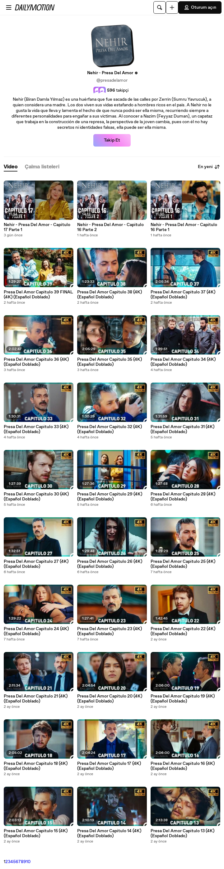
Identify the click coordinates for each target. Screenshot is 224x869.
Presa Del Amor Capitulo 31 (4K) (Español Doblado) (182, 429)
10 (28, 862)
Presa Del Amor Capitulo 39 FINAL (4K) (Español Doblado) (38, 295)
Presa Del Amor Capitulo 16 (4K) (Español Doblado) (183, 766)
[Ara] (159, 7)
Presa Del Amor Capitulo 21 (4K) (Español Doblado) (36, 699)
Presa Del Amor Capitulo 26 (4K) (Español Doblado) (109, 564)
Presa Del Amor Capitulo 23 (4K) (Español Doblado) (109, 631)
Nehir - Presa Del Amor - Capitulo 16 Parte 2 (110, 227)
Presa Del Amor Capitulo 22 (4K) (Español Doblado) (183, 631)
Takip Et (112, 140)
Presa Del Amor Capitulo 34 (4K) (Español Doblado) (183, 362)
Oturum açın (200, 7)
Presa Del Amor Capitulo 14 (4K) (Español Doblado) (109, 833)
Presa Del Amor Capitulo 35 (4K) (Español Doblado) (109, 362)
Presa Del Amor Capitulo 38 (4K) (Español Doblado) (109, 295)
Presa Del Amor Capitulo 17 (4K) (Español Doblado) (109, 766)
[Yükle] (172, 7)
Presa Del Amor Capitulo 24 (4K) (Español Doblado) (36, 631)
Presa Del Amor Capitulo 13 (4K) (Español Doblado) (182, 833)
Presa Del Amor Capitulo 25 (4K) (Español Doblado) (183, 564)
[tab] (10, 167)
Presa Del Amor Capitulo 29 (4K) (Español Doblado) (109, 497)
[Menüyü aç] (9, 7)
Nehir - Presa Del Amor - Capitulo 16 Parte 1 (184, 227)
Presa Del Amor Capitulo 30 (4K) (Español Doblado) (36, 497)
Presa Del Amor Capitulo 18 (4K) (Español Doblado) (36, 766)
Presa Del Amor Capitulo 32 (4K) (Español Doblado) (109, 429)
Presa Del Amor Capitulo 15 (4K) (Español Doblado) (36, 833)
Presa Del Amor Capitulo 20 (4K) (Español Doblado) (109, 699)
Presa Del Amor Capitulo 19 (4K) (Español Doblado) (183, 699)
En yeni (209, 167)
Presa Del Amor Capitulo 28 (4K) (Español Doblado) (183, 497)
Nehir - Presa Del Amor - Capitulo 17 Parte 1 (37, 227)
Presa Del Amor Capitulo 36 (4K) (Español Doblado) (36, 362)
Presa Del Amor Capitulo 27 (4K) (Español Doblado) (36, 564)
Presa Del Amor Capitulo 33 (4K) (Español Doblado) (36, 429)
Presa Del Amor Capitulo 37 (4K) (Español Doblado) (183, 295)
